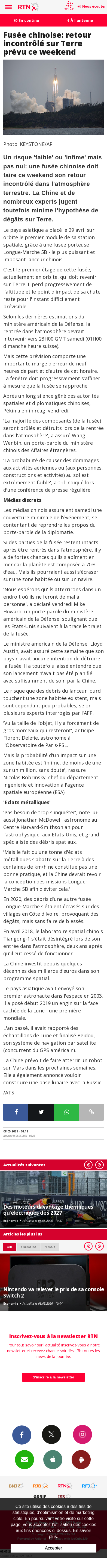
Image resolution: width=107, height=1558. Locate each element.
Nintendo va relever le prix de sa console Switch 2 (53, 1292)
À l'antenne (80, 20)
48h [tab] (9, 1247)
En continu (26, 20)
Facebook (21, 1434)
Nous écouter (94, 6)
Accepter (53, 1548)
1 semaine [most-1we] (28, 1247)
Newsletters (24, 1459)
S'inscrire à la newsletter (53, 1377)
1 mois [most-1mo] (50, 1247)
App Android (81, 1459)
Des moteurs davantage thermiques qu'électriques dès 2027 (48, 1209)
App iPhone (52, 1459)
